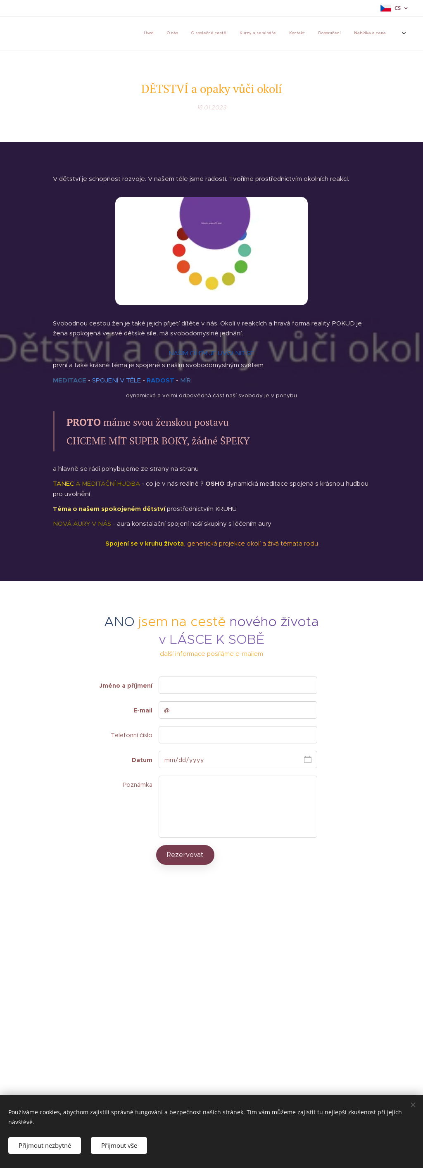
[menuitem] (133, 33)
